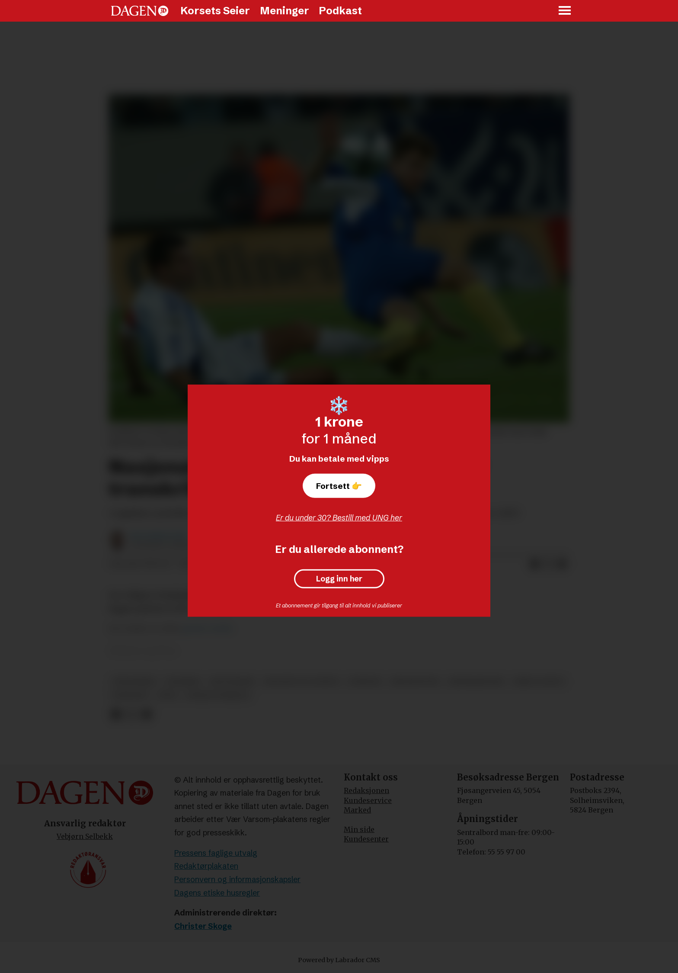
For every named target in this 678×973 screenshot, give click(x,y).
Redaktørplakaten (206, 866)
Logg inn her (339, 579)
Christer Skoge (203, 926)
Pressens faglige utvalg (215, 853)
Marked (357, 810)
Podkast (340, 10)
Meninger (284, 10)
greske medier (207, 628)
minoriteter (414, 681)
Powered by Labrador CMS (339, 960)
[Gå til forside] (140, 10)
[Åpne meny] (565, 11)
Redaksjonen (366, 790)
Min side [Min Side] (359, 829)
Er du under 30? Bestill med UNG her (339, 518)
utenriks (183, 681)
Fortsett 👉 (339, 486)
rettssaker (232, 681)
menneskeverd (476, 681)
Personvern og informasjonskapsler (237, 879)
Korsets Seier (215, 10)
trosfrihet (134, 681)
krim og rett (539, 681)
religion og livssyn (301, 681)
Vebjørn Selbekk (85, 836)
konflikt (130, 695)
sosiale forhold (218, 695)
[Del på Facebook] (534, 564)
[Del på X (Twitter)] (548, 564)
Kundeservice (368, 800)
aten (167, 695)
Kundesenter (366, 839)
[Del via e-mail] (562, 564)
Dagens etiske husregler (217, 893)
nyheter (365, 681)
